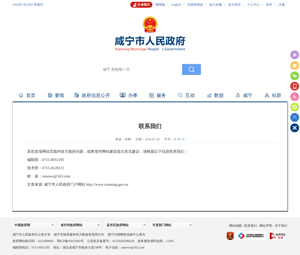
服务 (157, 95)
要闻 (56, 95)
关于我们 (281, 225)
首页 (27, 95)
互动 (186, 95)
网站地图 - (236, 225)
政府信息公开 (92, 95)
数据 (215, 95)
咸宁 (244, 95)
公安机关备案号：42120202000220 (110, 241)
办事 (129, 95)
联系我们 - (251, 225)
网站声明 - (267, 225)
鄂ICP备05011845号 (70, 241)
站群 (273, 95)
